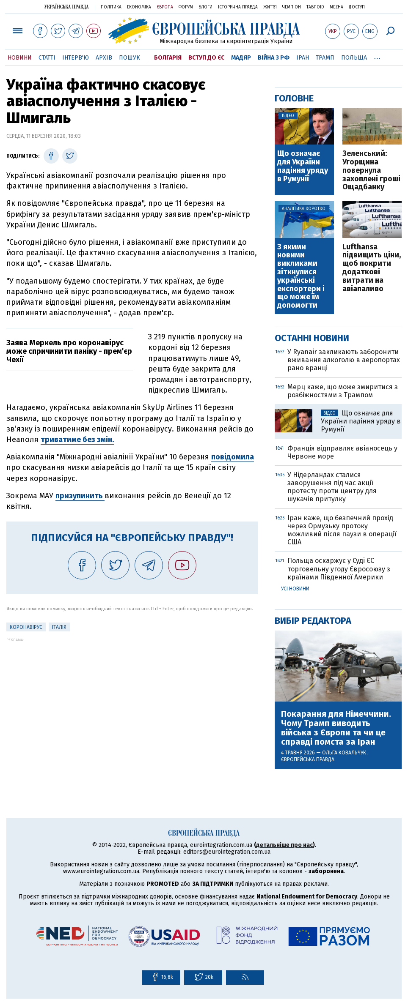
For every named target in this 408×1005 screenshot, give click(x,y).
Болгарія (168, 57)
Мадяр (241, 57)
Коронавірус (26, 627)
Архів (104, 57)
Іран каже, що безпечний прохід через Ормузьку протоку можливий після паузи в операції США (342, 530)
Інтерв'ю (75, 57)
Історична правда (238, 7)
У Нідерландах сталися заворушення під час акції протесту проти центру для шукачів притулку (332, 487)
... (377, 56)
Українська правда (66, 6)
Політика (111, 7)
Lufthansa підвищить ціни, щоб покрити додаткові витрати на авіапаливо (371, 268)
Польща (354, 57)
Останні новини (312, 338)
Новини (20, 57)
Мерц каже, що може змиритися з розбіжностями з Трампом (342, 391)
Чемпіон (291, 7)
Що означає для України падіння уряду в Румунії (302, 166)
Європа (165, 7)
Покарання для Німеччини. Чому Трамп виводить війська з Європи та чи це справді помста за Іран (336, 727)
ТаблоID (315, 7)
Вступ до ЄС (206, 57)
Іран (302, 57)
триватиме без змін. (77, 439)
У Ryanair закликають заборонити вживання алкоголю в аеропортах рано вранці (343, 360)
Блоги (205, 7)
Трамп (325, 57)
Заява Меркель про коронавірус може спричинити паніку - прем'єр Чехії (69, 351)
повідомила (232, 457)
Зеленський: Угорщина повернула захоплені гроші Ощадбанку (371, 170)
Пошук (129, 57)
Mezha (336, 7)
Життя (270, 7)
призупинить (80, 495)
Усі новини (295, 589)
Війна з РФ (273, 57)
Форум (186, 7)
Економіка (139, 7)
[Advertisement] (132, 701)
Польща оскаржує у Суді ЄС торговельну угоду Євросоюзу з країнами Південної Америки (338, 569)
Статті (47, 57)
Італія (59, 627)
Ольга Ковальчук (344, 753)
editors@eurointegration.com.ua (226, 851)
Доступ (357, 7)
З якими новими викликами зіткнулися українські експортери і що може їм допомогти (301, 276)
